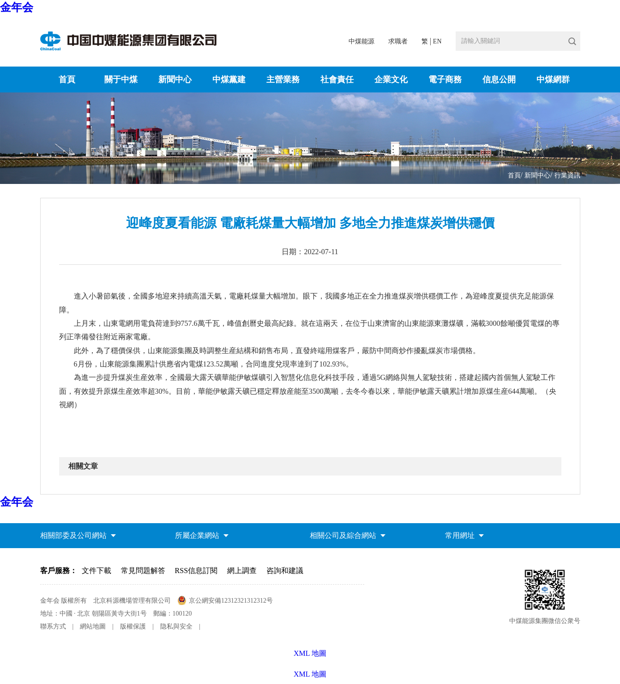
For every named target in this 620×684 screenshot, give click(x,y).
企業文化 (391, 79)
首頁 (67, 79)
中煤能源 (361, 41)
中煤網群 (553, 79)
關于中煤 (121, 79)
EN (437, 41)
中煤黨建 (229, 79)
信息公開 (499, 79)
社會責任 (337, 79)
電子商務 (445, 79)
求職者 (398, 41)
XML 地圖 (310, 674)
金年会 (16, 7)
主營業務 (283, 79)
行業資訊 (567, 175)
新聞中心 (175, 79)
